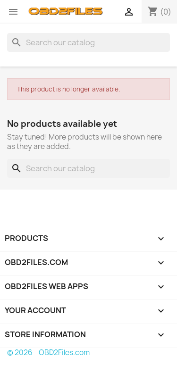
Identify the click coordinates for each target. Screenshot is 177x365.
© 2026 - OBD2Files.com (48, 352)
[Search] (88, 42)
